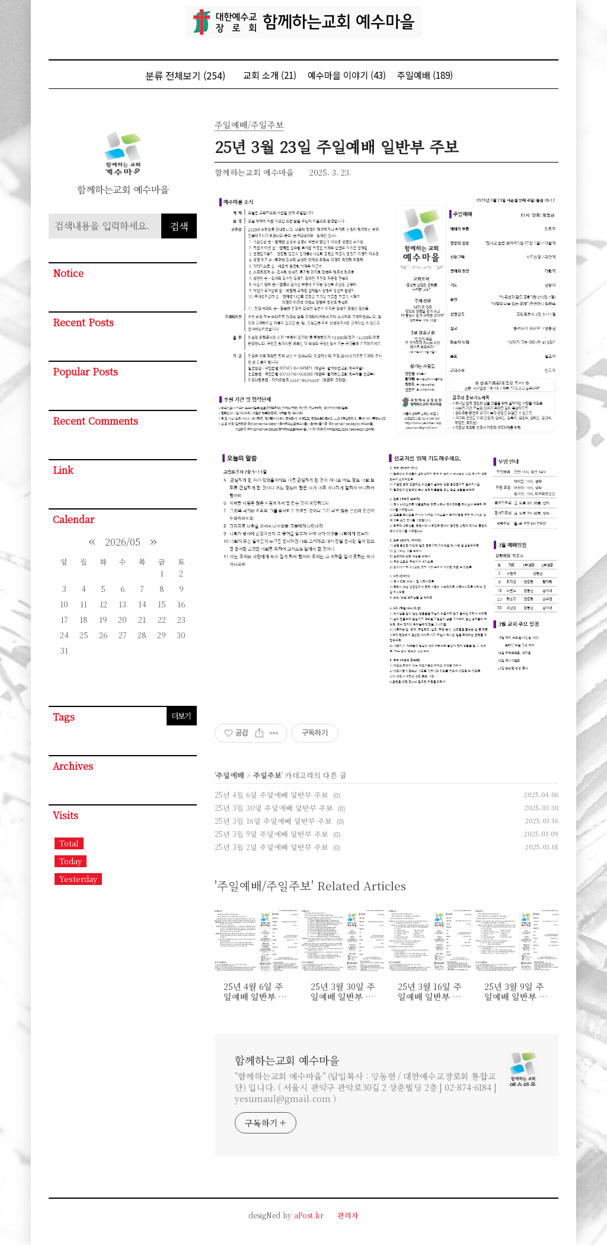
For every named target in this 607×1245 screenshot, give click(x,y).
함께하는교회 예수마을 (287, 1060)
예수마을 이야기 (347, 75)
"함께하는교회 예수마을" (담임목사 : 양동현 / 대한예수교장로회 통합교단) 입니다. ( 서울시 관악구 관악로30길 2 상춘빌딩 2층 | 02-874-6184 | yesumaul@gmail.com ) (366, 1087)
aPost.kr (309, 1215)
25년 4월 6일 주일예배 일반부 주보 (271, 794)
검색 (179, 226)
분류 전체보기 (185, 75)
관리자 (348, 1215)
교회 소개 (269, 75)
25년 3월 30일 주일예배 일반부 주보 (274, 808)
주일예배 (425, 75)
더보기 (181, 715)
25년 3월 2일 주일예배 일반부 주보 (271, 847)
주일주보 (267, 775)
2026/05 (122, 542)
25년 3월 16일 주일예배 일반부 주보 (273, 821)
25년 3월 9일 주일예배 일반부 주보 (271, 834)
